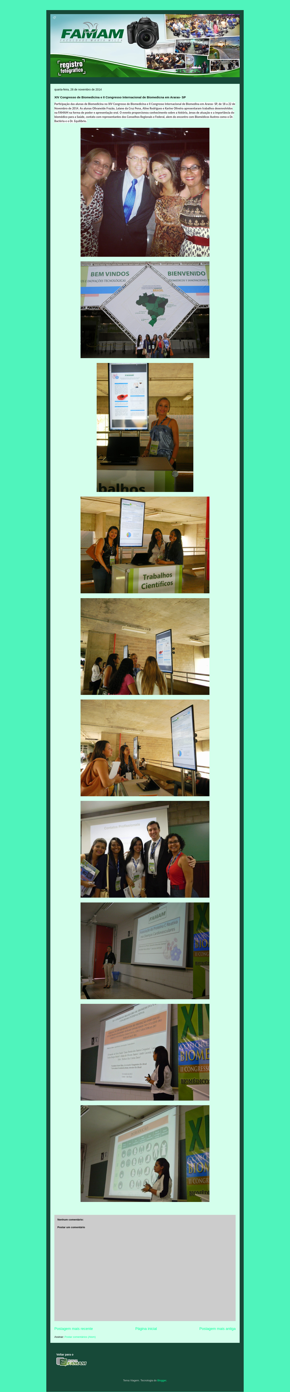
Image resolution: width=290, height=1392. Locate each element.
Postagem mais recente (73, 1329)
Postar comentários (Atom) (80, 1336)
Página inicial (146, 1329)
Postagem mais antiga (217, 1329)
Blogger (161, 1380)
